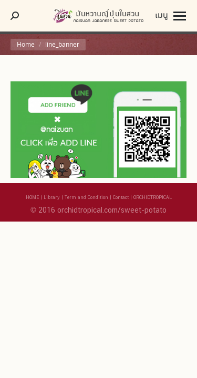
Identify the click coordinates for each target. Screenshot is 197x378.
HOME (32, 197)
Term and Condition (86, 197)
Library (52, 197)
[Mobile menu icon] (170, 15)
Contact (121, 197)
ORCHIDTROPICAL (152, 197)
